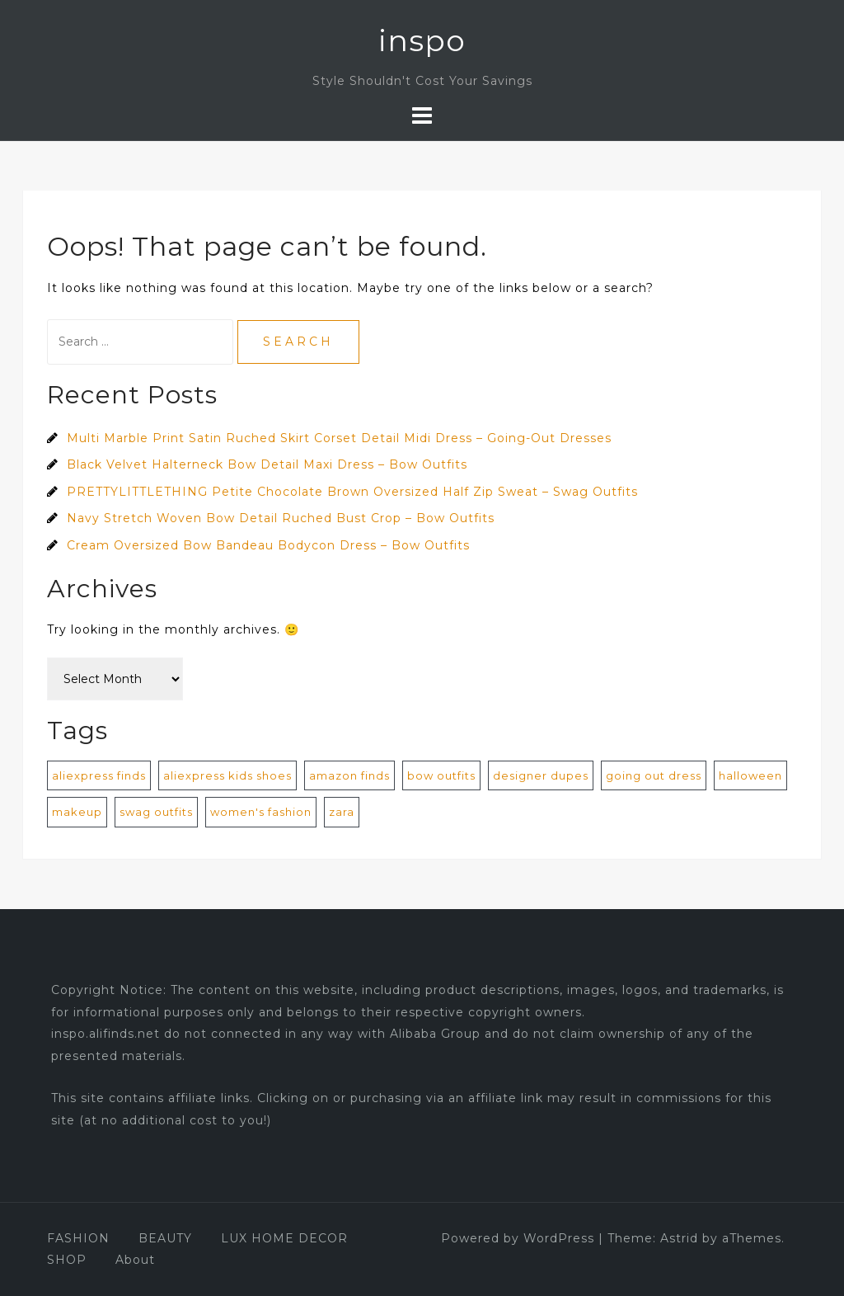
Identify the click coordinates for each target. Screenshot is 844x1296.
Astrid (679, 1238)
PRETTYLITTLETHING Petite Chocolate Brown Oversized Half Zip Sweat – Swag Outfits (352, 491)
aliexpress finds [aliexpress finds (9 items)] (99, 775)
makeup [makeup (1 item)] (77, 811)
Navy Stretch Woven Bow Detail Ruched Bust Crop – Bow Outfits (281, 518)
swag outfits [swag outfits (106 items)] (156, 811)
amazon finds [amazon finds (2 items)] (349, 775)
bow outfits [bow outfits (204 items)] (441, 775)
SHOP (67, 1259)
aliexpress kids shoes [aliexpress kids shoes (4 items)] (227, 775)
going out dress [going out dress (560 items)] (653, 775)
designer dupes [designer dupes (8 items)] (540, 775)
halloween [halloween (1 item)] (750, 775)
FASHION (78, 1238)
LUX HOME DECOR (284, 1238)
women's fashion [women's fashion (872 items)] (261, 811)
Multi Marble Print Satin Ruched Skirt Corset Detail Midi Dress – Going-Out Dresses (339, 438)
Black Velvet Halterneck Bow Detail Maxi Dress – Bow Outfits (267, 464)
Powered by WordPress (517, 1238)
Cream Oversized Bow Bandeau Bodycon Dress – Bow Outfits (268, 545)
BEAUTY (165, 1238)
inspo (422, 40)
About (135, 1259)
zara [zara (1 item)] (341, 811)
